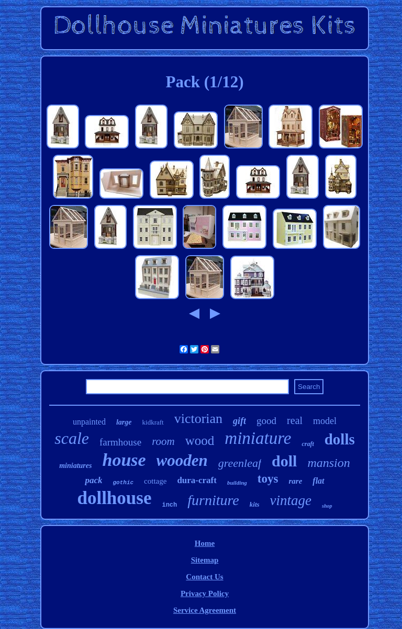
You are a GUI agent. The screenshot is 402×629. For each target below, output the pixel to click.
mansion (328, 463)
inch (169, 505)
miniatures (75, 466)
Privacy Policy (205, 593)
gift (239, 421)
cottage (155, 481)
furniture (213, 500)
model (325, 421)
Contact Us (204, 577)
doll (284, 461)
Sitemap (205, 560)
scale (71, 438)
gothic (123, 482)
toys (268, 478)
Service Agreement (204, 610)
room (163, 441)
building (237, 482)
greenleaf (239, 463)
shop (327, 506)
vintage (290, 500)
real (295, 420)
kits (255, 504)
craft (308, 444)
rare (295, 481)
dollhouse (114, 498)
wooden (182, 460)
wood (200, 440)
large (124, 422)
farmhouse (120, 442)
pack (93, 480)
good (266, 420)
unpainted (89, 421)
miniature (258, 438)
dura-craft (197, 480)
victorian (198, 418)
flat (318, 480)
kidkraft (153, 422)
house (124, 460)
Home (205, 543)
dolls (340, 439)
